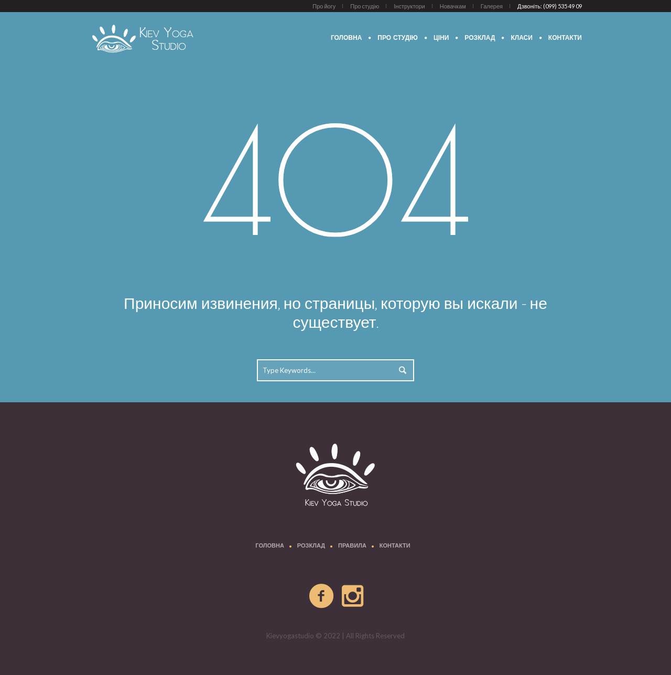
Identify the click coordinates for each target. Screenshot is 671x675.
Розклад (311, 546)
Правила (352, 546)
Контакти (395, 546)
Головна (269, 546)
